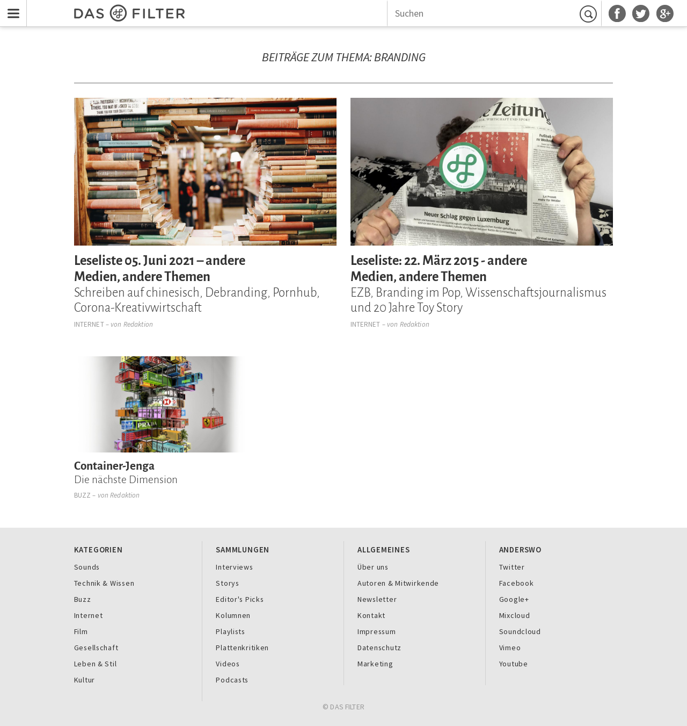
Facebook (516, 583)
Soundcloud (520, 631)
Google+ (514, 599)
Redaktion (138, 324)
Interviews (234, 567)
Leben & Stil (95, 664)
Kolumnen (233, 615)
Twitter (512, 567)
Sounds (87, 567)
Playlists (230, 631)
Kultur (84, 680)
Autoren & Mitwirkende (398, 583)
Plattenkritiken (242, 647)
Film (81, 631)
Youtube (513, 664)
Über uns (373, 567)
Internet (89, 324)
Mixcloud (514, 615)
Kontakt (371, 615)
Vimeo (510, 647)
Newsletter (377, 599)
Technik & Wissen (104, 583)
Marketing (375, 664)
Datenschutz (379, 647)
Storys (227, 583)
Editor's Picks (240, 599)
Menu (10, 6)
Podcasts (232, 680)
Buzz (82, 495)
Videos (227, 664)
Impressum (376, 631)
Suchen (590, 13)
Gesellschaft (96, 647)
